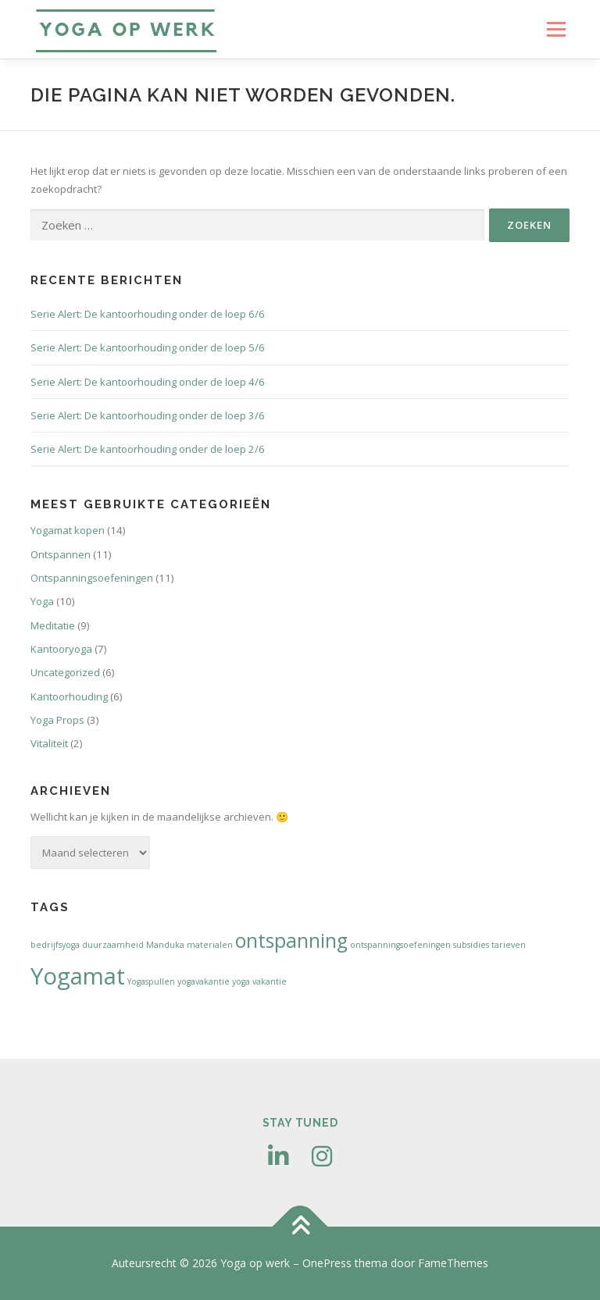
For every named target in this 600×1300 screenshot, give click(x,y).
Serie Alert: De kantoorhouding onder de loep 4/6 (147, 382)
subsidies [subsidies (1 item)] (471, 944)
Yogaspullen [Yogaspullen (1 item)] (151, 981)
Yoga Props (57, 720)
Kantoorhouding (69, 696)
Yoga (42, 601)
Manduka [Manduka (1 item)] (165, 944)
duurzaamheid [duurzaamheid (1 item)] (113, 944)
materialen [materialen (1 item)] (210, 944)
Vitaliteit (49, 743)
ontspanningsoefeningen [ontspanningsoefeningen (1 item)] (400, 944)
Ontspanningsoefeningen (91, 578)
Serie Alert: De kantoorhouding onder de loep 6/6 (147, 314)
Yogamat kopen (67, 530)
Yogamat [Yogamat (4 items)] (77, 976)
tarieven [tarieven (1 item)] (508, 944)
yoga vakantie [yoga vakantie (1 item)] (259, 981)
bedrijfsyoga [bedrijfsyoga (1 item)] (55, 944)
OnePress (327, 1262)
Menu (556, 29)
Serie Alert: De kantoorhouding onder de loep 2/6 (147, 449)
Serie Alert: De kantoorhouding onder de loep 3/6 (147, 415)
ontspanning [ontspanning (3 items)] (291, 940)
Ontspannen (60, 554)
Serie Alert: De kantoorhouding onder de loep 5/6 (147, 347)
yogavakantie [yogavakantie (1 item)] (203, 981)
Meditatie (52, 625)
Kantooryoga (61, 649)
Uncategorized (65, 672)
